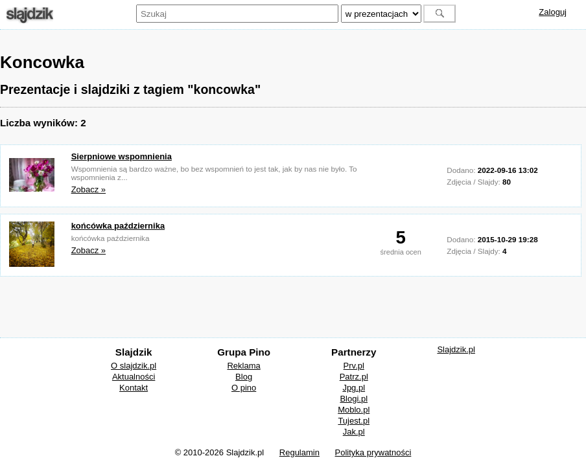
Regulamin (299, 452)
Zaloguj (553, 12)
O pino (243, 388)
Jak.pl (354, 432)
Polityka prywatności (373, 452)
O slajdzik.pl (133, 365)
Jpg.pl (353, 388)
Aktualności (133, 377)
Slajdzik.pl (456, 349)
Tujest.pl (353, 421)
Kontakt (133, 388)
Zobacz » (88, 189)
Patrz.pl (354, 377)
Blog (243, 377)
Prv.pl (354, 365)
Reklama (243, 365)
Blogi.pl (354, 399)
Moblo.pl (353, 410)
